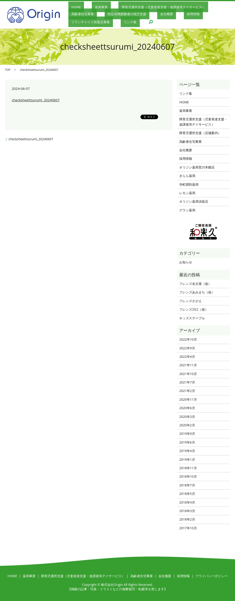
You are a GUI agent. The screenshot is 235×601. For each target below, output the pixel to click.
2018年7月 (187, 485)
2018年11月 (188, 468)
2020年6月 (187, 408)
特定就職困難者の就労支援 (87, 14)
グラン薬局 (187, 210)
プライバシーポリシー (211, 576)
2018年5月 (187, 493)
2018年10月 (188, 476)
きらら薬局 (187, 176)
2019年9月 (187, 433)
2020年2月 (187, 425)
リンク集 (208, 14)
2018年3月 (187, 511)
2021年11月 (188, 365)
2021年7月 (187, 382)
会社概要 (121, 14)
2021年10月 (188, 374)
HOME (73, 7)
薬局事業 (92, 7)
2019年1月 (187, 459)
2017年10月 (188, 528)
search (71, 21)
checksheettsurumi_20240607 (35, 100)
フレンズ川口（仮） (193, 309)
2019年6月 (187, 442)
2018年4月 (187, 502)
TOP (7, 70)
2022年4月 (187, 356)
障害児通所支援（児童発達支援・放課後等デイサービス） (148, 7)
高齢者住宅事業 (208, 7)
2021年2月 (187, 391)
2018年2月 (187, 519)
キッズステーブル (192, 318)
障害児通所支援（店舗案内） (200, 133)
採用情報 (141, 14)
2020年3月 (187, 416)
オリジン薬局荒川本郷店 (197, 167)
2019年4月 (187, 451)
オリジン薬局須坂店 (193, 201)
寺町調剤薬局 (189, 184)
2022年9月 (187, 348)
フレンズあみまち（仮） (197, 292)
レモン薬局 (187, 193)
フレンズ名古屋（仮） (195, 283)
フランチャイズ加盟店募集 (175, 14)
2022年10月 (188, 339)
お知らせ (185, 262)
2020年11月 (188, 399)
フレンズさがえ (190, 301)
